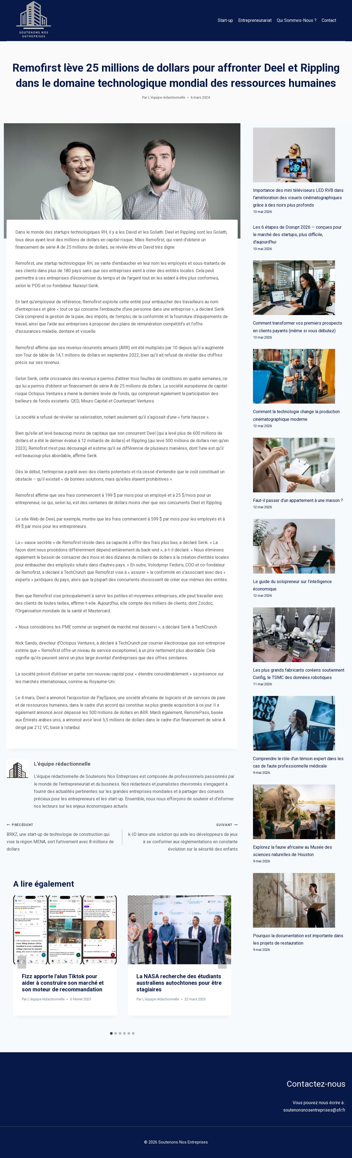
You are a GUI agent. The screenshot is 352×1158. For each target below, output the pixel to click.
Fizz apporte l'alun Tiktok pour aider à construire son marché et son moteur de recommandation (63, 983)
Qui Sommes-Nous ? (296, 20)
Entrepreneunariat (255, 20)
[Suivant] (222, 962)
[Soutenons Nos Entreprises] (33, 20)
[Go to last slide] (22, 962)
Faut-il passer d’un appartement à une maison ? (298, 500)
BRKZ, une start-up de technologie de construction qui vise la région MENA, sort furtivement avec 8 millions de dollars (62, 836)
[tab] (111, 1033)
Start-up (225, 20)
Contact (329, 20)
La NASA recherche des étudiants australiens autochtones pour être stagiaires (179, 983)
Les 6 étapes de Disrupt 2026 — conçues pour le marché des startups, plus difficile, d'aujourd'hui (297, 235)
